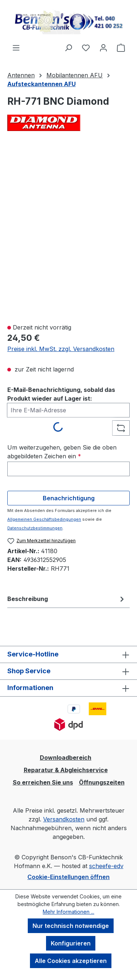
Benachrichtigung (69, 498)
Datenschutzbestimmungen (34, 528)
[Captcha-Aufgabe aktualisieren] (121, 428)
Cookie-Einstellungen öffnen (68, 877)
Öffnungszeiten (102, 782)
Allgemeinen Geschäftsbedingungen (44, 519)
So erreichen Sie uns (43, 782)
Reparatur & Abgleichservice (66, 770)
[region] (68, 231)
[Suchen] (68, 47)
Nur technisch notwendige (71, 925)
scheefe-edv (106, 866)
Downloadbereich (65, 757)
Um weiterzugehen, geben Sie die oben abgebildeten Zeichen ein (62, 452)
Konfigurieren (71, 943)
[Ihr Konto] (103, 47)
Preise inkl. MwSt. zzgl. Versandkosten (60, 348)
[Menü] (16, 47)
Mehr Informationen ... (68, 912)
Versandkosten (63, 819)
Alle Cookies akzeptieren (71, 960)
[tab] (66, 599)
